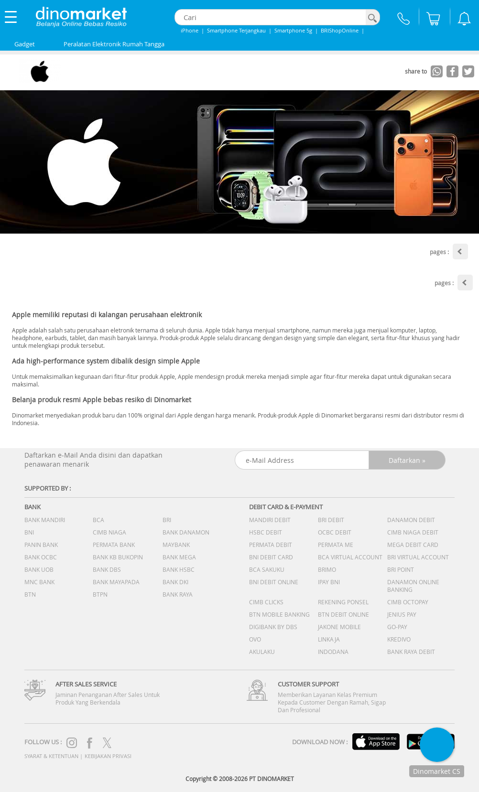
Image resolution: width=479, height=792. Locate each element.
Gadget (24, 44)
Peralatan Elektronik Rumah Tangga (114, 44)
